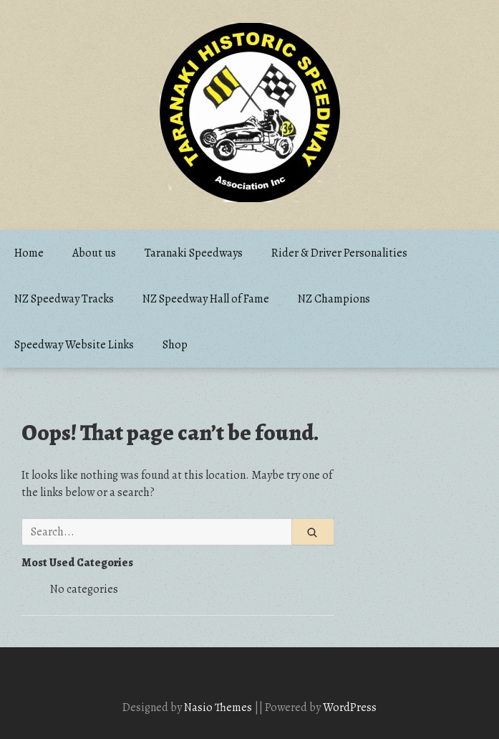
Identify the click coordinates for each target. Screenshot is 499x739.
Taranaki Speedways (194, 253)
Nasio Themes (219, 707)
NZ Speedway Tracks (64, 299)
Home (29, 253)
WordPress (350, 707)
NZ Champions (334, 299)
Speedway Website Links (74, 345)
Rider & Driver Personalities (339, 253)
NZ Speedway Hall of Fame (205, 299)
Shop (175, 345)
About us (94, 253)
